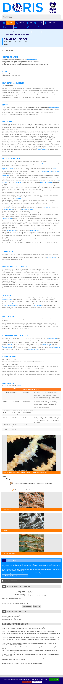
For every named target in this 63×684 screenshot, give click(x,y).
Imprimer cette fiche (9, 581)
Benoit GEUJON (15, 615)
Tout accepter (54, 679)
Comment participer (8, 575)
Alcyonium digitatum (8, 209)
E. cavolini (18, 182)
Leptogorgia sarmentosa (40, 169)
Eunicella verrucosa (32, 59)
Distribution (26, 32)
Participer (31, 27)
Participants (19, 27)
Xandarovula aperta (7, 206)
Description (36, 32)
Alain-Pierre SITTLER (12, 616)
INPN (40, 663)
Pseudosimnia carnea (7, 168)
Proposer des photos (21, 575)
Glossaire (38, 22)
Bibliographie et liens (22, 35)
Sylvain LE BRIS (17, 618)
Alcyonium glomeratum (46, 171)
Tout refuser (26, 682)
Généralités (16, 32)
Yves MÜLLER (16, 619)
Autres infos (9, 35)
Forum (29, 22)
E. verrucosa (18, 198)
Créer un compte (7, 17)
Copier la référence (27, 606)
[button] (38, 27)
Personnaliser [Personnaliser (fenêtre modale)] (37, 682)
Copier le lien (37, 606)
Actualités (8, 27)
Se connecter (6, 16)
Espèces (10, 22)
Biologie (45, 32)
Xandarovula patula (47, 164)
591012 (19, 386)
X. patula (10, 344)
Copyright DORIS (20, 570)
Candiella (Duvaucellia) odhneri (10, 305)
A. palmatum (56, 171)
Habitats (20, 23)
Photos (7, 32)
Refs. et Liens (49, 22)
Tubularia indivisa (38, 228)
